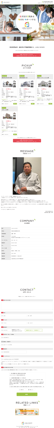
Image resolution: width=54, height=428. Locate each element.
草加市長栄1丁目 (23, 77)
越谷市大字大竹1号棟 (7, 77)
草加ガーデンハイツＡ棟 (43, 77)
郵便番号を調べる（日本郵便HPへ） (33, 330)
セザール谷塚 (5, 109)
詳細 (15, 103)
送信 (26, 394)
